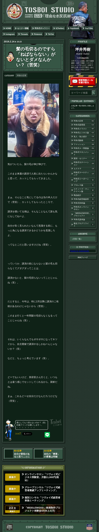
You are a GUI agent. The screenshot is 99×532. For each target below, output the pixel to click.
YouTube (89, 28)
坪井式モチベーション (84, 163)
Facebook (74, 28)
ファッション (84, 144)
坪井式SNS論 (84, 203)
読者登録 (94, 85)
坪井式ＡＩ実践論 (84, 148)
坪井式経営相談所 (84, 199)
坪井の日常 (21, 76)
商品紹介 (84, 195)
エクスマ (84, 169)
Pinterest (38, 34)
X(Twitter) (60, 28)
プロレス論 (84, 185)
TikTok (51, 34)
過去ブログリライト (84, 224)
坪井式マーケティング (84, 173)
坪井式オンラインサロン (84, 208)
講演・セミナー (84, 158)
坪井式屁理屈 (84, 125)
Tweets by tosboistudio (79, 251)
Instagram (10, 34)
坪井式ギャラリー (42, 28)
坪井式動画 (84, 140)
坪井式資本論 (84, 219)
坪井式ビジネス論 (84, 133)
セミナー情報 (23, 28)
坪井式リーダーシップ (84, 180)
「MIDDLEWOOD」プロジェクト (84, 214)
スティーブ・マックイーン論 (84, 190)
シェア (18, 433)
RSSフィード (83, 257)
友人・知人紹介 (84, 137)
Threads (24, 34)
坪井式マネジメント (84, 153)
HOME (8, 28)
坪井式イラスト (84, 129)
